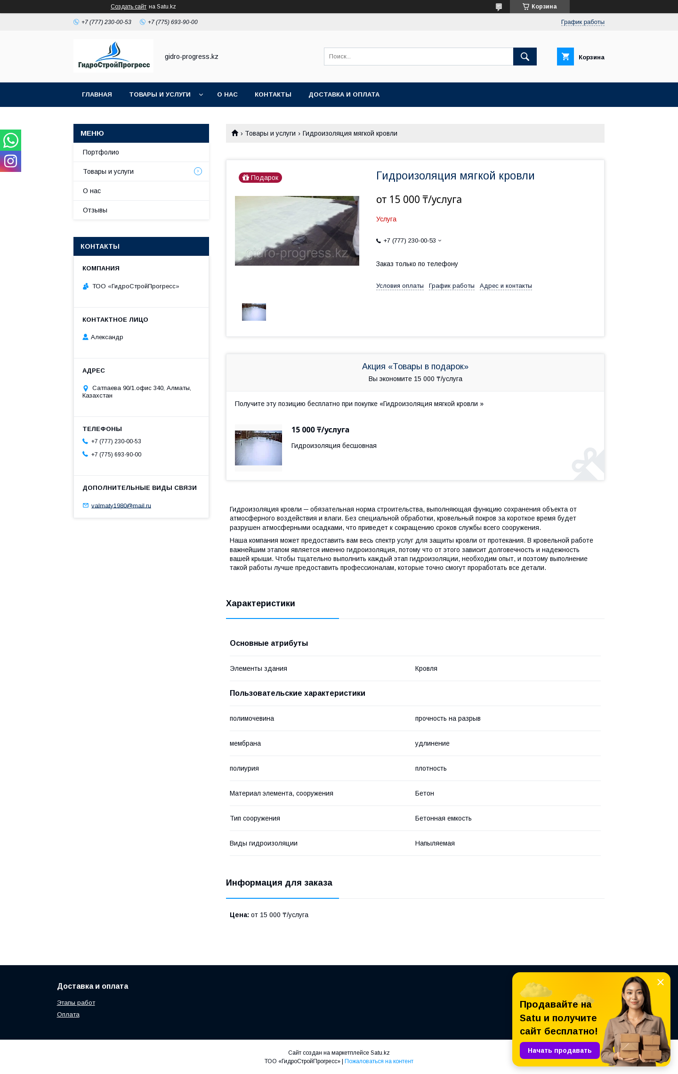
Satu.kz (380, 1053)
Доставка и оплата (343, 94)
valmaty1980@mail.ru (121, 505)
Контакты (273, 94)
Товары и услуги (160, 94)
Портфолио (101, 152)
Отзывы (95, 210)
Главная (97, 94)
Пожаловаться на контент (379, 1061)
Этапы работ (76, 1002)
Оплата (68, 1014)
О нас (227, 94)
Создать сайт (128, 6)
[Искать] (525, 56)
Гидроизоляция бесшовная (334, 445)
